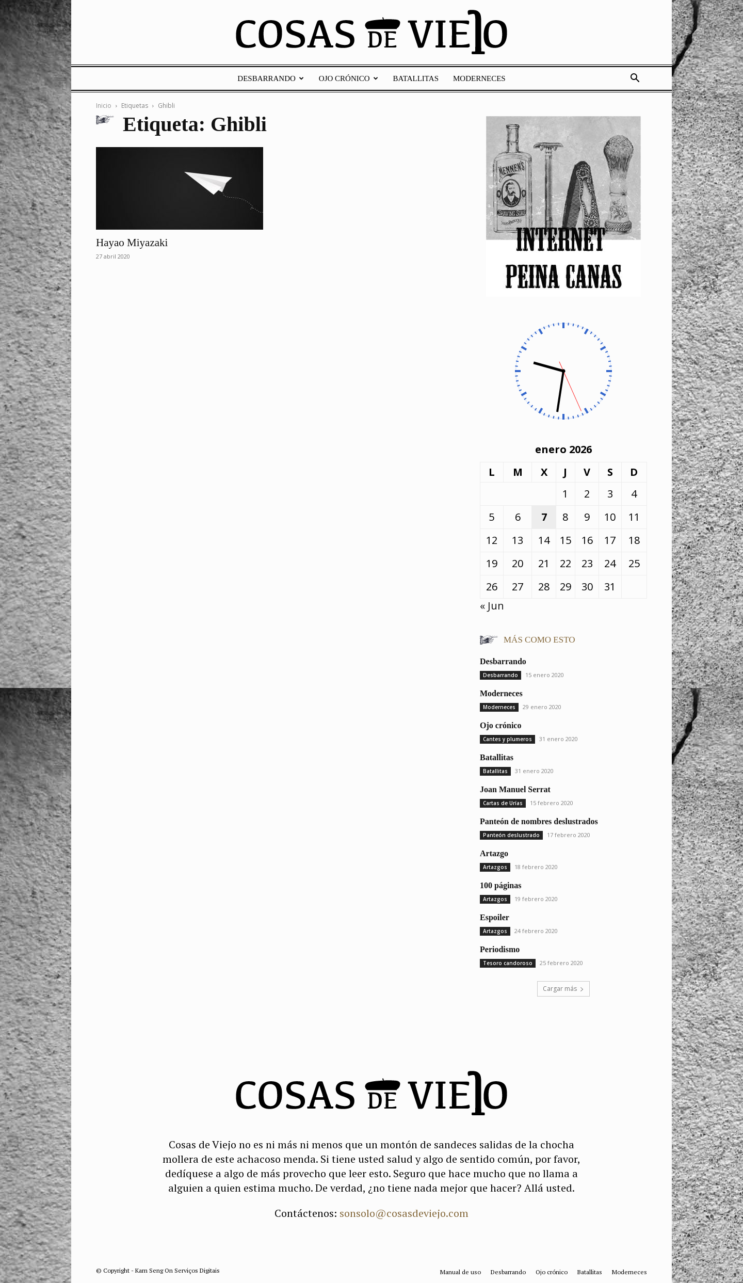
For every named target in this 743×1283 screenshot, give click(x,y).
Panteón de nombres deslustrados (539, 821)
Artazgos (495, 867)
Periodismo (500, 949)
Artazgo (494, 853)
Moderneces (479, 78)
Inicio (103, 105)
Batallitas (416, 78)
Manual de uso (460, 1272)
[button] (634, 78)
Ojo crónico (348, 78)
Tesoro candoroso (507, 963)
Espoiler (494, 917)
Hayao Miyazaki (132, 242)
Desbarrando (270, 78)
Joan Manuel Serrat (515, 789)
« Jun (492, 606)
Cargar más (563, 988)
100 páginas (500, 885)
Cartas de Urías (503, 803)
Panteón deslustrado (511, 835)
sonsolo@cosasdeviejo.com (404, 1213)
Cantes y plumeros (507, 739)
